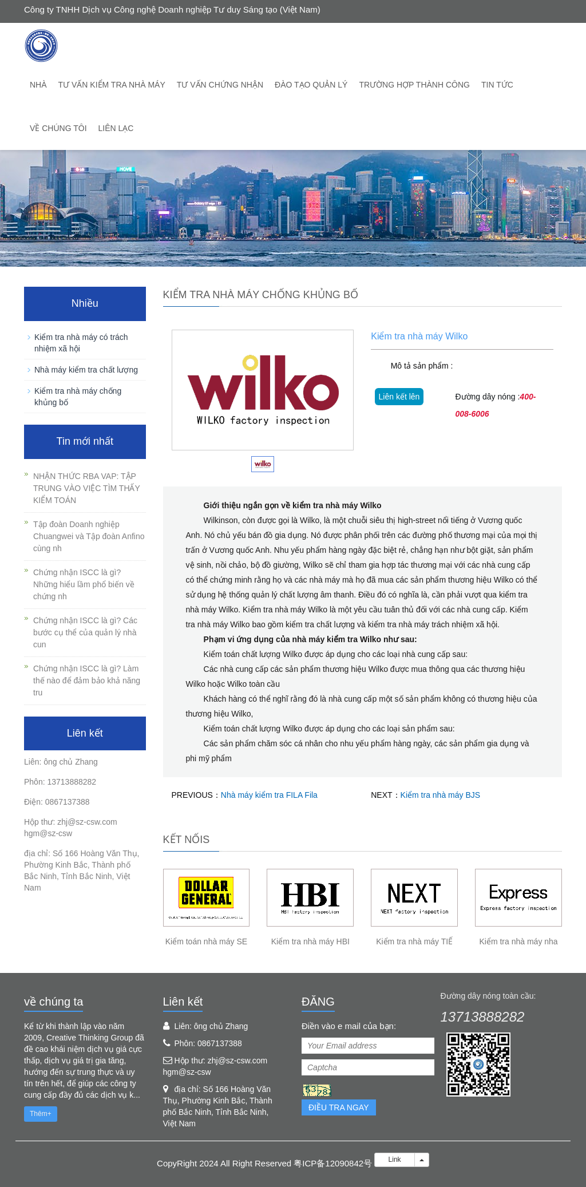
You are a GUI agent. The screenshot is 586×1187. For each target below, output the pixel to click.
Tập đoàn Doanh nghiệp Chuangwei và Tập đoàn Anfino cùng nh (89, 536)
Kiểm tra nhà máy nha (518, 941)
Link (395, 1160)
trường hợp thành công (414, 84)
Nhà (38, 84)
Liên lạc (116, 128)
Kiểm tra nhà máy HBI (310, 941)
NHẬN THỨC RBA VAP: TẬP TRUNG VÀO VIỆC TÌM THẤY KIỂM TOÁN (86, 488)
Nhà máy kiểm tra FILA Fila (269, 795)
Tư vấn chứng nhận (220, 84)
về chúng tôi (58, 128)
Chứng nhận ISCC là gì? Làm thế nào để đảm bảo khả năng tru (86, 680)
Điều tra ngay (338, 1107)
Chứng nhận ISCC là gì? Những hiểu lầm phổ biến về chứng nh (83, 584)
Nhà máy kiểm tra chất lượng (86, 369)
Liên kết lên (399, 396)
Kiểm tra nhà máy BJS (441, 795)
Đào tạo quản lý (311, 84)
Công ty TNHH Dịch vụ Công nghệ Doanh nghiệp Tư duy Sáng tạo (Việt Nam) (172, 9)
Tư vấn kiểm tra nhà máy (111, 84)
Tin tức (497, 84)
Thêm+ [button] (41, 1114)
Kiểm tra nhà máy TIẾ (414, 941)
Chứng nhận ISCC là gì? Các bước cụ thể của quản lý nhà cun (85, 632)
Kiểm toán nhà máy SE (206, 941)
